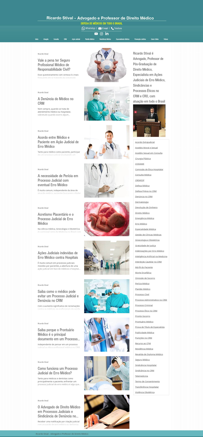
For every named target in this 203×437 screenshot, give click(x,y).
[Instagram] (101, 34)
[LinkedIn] (107, 34)
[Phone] (112, 28)
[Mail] (100, 28)
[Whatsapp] (83, 28)
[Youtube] (96, 34)
